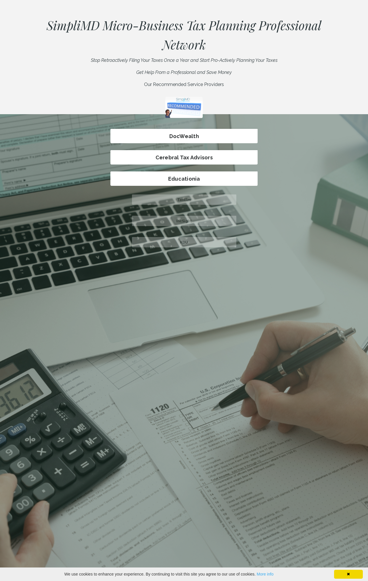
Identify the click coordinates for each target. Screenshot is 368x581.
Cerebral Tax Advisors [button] (184, 157)
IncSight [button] (184, 221)
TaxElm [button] (184, 199)
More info (265, 574)
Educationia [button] (184, 179)
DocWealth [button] (184, 136)
